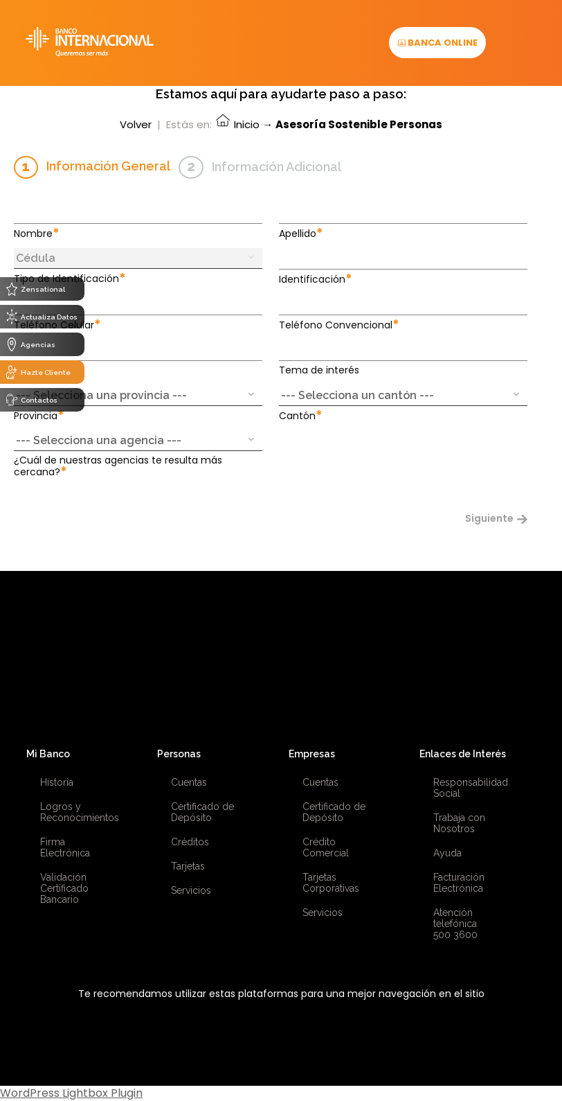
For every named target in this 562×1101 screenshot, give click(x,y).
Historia (56, 782)
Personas (179, 753)
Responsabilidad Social (470, 788)
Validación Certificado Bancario (64, 888)
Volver (136, 124)
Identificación (315, 279)
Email (30, 370)
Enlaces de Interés (462, 753)
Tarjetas (188, 866)
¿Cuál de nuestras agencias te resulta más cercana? (118, 466)
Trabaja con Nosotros (459, 823)
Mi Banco (48, 753)
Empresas (312, 753)
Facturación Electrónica (458, 883)
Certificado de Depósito (202, 812)
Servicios (191, 890)
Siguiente (498, 518)
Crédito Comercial (325, 847)
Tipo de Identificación (70, 278)
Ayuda (447, 852)
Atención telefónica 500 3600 (455, 923)
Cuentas (189, 782)
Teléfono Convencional (339, 325)
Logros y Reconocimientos (78, 812)
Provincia (39, 415)
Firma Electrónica (65, 847)
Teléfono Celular (57, 325)
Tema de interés (319, 370)
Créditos (190, 841)
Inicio (237, 124)
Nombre (37, 233)
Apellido (301, 233)
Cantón (301, 415)
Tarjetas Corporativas (330, 883)
